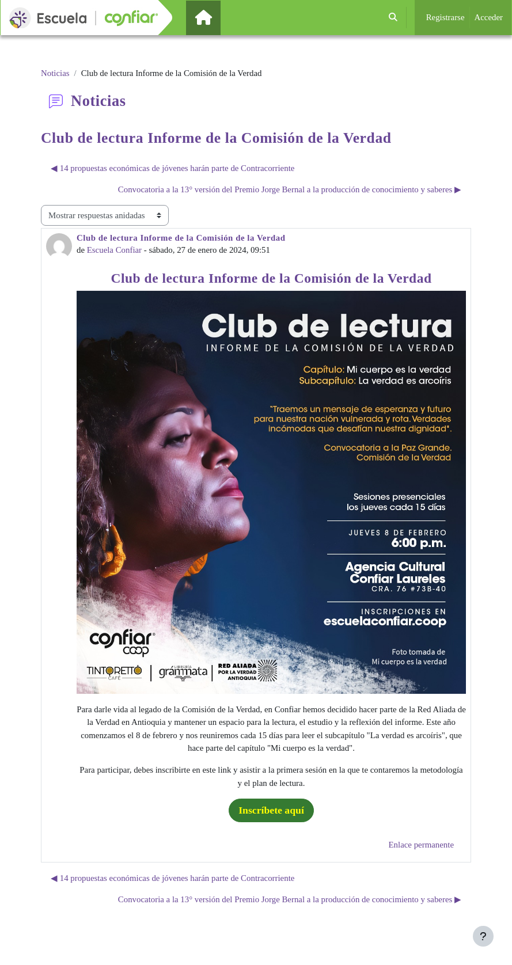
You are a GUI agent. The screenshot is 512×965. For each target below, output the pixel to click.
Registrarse (445, 17)
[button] (393, 17)
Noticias (55, 73)
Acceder (489, 17)
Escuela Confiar (114, 249)
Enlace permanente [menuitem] (421, 844)
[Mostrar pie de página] (483, 936)
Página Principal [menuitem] (223, 17)
